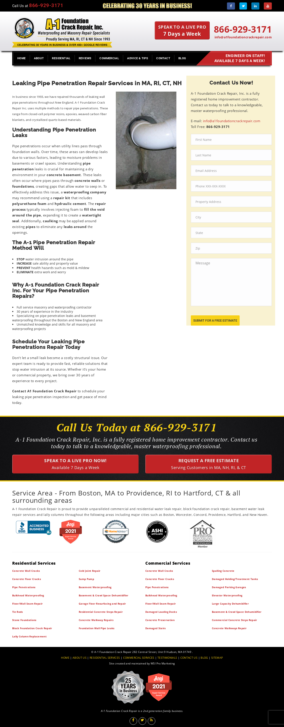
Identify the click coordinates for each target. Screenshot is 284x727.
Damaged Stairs (155, 628)
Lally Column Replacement (29, 636)
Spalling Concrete (223, 570)
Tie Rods (17, 611)
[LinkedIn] (255, 6)
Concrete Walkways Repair (229, 628)
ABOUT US (80, 658)
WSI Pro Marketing (163, 663)
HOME (65, 658)
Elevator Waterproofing (227, 595)
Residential (61, 58)
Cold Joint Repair (90, 570)
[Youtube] (268, 6)
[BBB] (34, 528)
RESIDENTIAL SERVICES (105, 658)
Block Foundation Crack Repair (32, 628)
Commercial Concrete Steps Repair (234, 620)
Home (21, 58)
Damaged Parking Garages (229, 587)
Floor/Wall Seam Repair (27, 603)
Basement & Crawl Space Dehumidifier (103, 595)
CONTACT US (189, 658)
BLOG (204, 658)
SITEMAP (217, 658)
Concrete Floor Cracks (26, 579)
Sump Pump (86, 579)
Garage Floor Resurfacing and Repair (102, 603)
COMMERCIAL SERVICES (138, 658)
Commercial (109, 58)
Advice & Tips (137, 58)
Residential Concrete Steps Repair (101, 611)
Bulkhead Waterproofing (28, 595)
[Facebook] (231, 6)
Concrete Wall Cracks (26, 570)
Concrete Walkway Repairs (96, 620)
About (39, 58)
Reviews (85, 58)
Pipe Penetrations (24, 587)
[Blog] (151, 721)
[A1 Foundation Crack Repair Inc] (62, 31)
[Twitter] (243, 6)
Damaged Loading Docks (161, 611)
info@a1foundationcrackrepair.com (243, 37)
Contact (163, 58)
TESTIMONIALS (167, 658)
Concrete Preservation (160, 620)
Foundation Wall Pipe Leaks (96, 628)
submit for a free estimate (215, 320)
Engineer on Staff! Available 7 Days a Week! (238, 58)
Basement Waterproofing (95, 587)
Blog (182, 58)
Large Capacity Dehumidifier (230, 603)
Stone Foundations (24, 620)
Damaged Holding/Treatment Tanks (235, 579)
